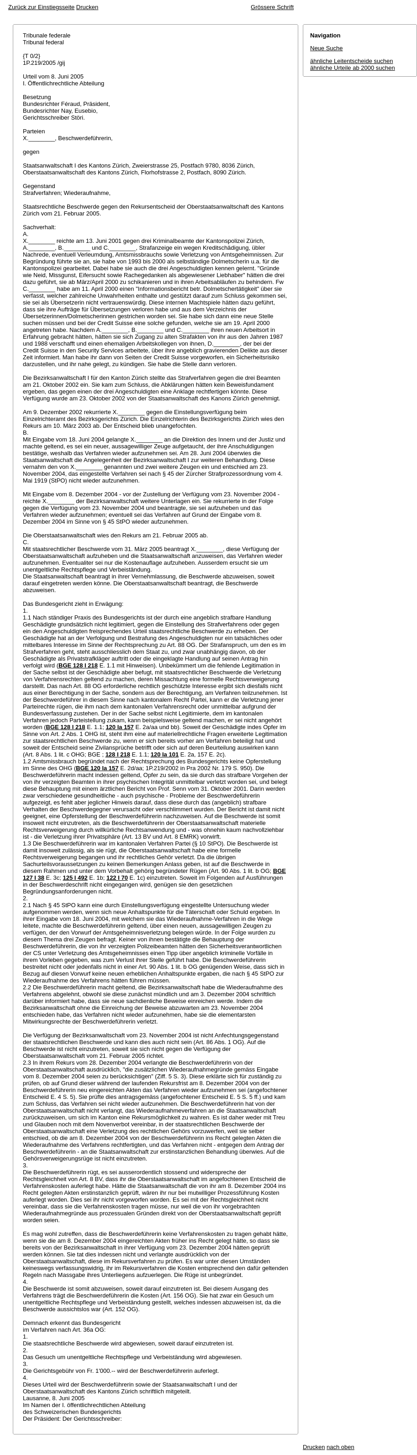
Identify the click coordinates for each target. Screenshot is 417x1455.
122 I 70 (117, 877)
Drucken (87, 7)
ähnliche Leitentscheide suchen (351, 61)
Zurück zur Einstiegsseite (41, 7)
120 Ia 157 (119, 727)
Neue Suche (326, 48)
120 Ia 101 (165, 754)
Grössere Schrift (272, 7)
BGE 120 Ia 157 (97, 768)
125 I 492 (75, 877)
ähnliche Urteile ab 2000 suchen (352, 67)
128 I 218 (118, 754)
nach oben (340, 1447)
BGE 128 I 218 (78, 665)
